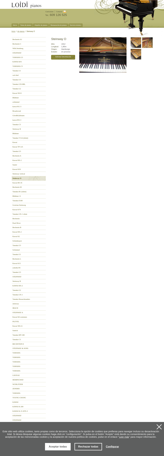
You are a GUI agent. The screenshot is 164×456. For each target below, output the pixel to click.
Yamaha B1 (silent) (19, 192)
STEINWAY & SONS (20, 348)
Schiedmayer (17, 241)
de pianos (21, 31)
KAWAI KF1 (17, 62)
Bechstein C (16, 44)
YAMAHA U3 (17, 57)
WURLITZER (17, 384)
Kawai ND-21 (17, 326)
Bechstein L (16, 259)
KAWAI (15, 402)
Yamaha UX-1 (17, 295)
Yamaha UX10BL (18, 84)
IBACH (15, 308)
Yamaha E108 (17, 201)
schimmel (15, 102)
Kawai (14, 142)
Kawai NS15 (17, 93)
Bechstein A (16, 156)
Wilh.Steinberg (17, 48)
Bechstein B (16, 227)
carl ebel (15, 75)
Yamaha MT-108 (18, 335)
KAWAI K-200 (17, 407)
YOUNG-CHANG (19, 398)
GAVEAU (16, 375)
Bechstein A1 (17, 39)
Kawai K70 (16, 209)
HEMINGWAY (18, 380)
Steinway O (16, 178)
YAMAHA (16, 353)
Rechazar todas (88, 446)
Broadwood (16, 111)
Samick (15, 330)
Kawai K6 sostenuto (19, 317)
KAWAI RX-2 (17, 286)
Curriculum (49, 12)
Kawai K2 (16, 236)
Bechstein (16, 218)
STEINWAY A (17, 312)
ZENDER (16, 389)
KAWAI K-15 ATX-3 (20, 411)
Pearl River (16, 223)
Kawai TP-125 (17, 147)
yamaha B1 (16, 268)
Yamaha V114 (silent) (20, 138)
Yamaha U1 (16, 71)
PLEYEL (15, 321)
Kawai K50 (16, 169)
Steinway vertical (18, 174)
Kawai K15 (16, 263)
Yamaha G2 (16, 89)
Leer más (124, 436)
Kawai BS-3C (17, 183)
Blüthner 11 (16, 196)
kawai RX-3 (16, 120)
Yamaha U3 (16, 80)
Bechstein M (17, 187)
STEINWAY (16, 53)
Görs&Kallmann (18, 115)
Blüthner (15, 98)
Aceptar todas (58, 446)
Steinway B (16, 129)
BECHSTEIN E (18, 344)
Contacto (59, 12)
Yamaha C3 (16, 124)
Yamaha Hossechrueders (21, 299)
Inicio (13, 31)
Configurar (112, 446)
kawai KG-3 (16, 106)
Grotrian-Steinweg (19, 205)
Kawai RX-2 (17, 160)
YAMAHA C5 (17, 66)
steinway (15, 304)
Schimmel (16, 250)
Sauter (14, 165)
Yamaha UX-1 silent (19, 214)
